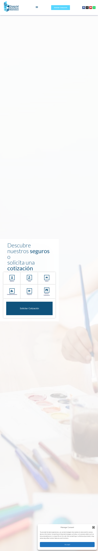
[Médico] (12, 284)
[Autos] (46, 284)
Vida (29, 288)
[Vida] (29, 284)
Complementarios (12, 301)
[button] (93, 527)
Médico (12, 288)
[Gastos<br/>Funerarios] (46, 297)
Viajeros (29, 301)
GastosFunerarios (47, 301)
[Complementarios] (12, 298)
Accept (67, 544)
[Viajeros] (29, 298)
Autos (46, 288)
